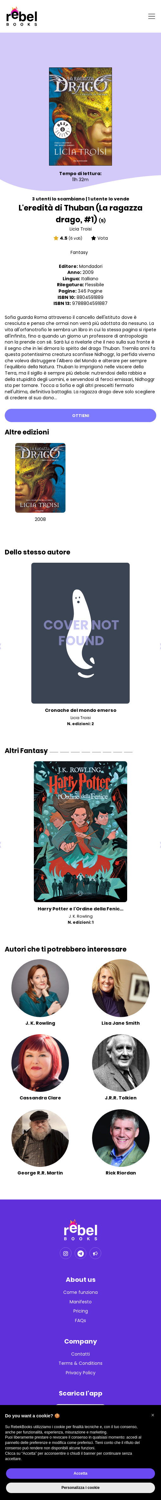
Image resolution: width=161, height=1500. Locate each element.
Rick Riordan (121, 1173)
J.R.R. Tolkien (121, 1098)
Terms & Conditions (80, 1363)
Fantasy (79, 252)
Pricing (80, 1311)
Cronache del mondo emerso (80, 710)
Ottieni (80, 415)
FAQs (80, 1321)
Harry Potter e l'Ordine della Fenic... (80, 909)
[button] (153, 1415)
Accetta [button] (80, 1473)
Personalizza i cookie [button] (80, 1487)
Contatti (80, 1354)
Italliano (89, 278)
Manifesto (81, 1302)
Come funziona (80, 1292)
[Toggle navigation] (150, 16)
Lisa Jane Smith (121, 1023)
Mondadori (90, 266)
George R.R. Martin (40, 1173)
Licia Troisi (81, 229)
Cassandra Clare (40, 1098)
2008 (40, 519)
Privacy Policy (81, 1373)
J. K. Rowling (81, 916)
